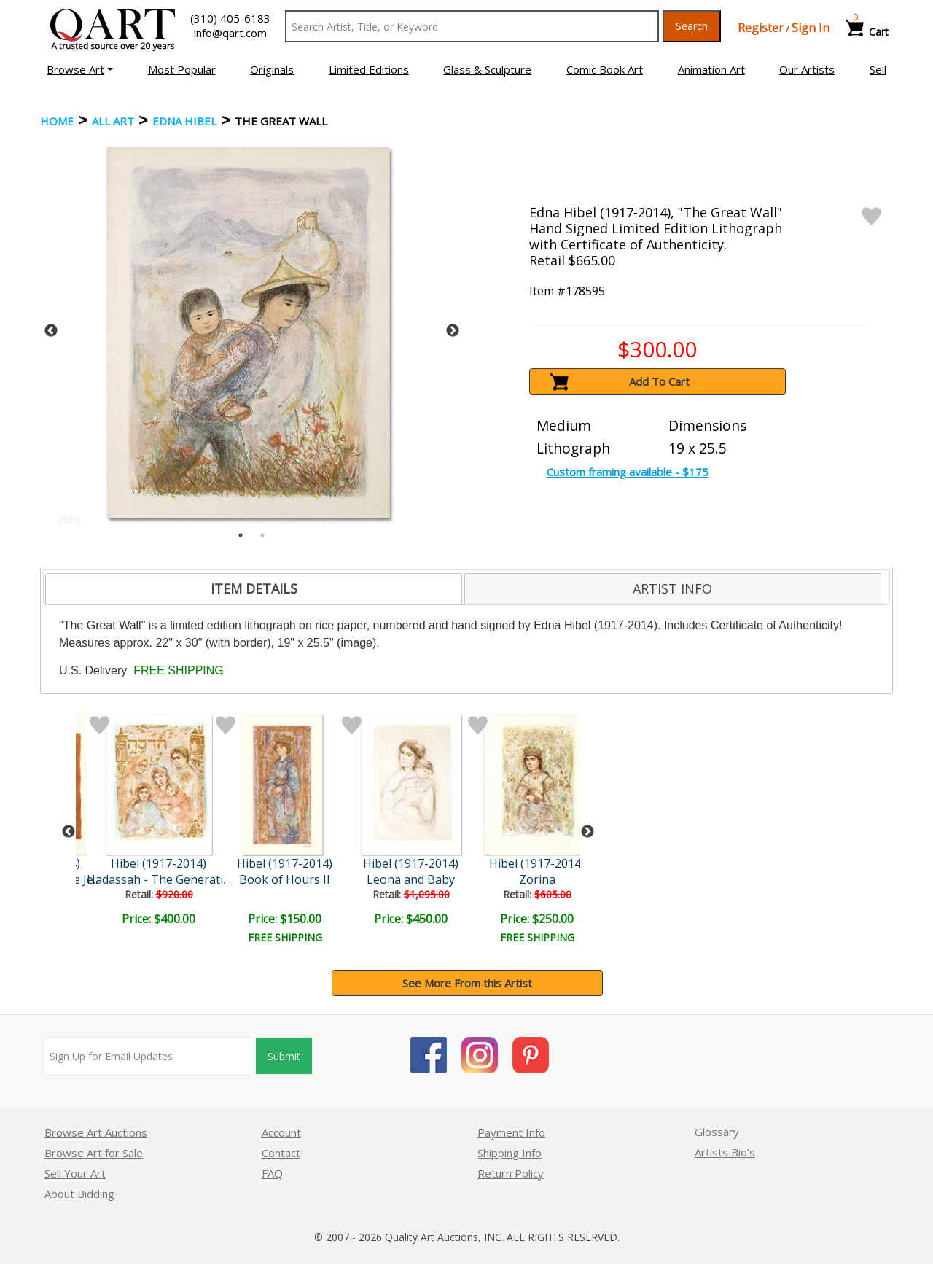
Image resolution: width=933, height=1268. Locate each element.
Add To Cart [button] (659, 381)
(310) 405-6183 (230, 18)
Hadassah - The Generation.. (164, 879)
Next (452, 331)
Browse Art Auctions (95, 1132)
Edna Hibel (184, 121)
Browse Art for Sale (93, 1153)
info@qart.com (230, 33)
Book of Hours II (284, 879)
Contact (281, 1153)
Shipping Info (509, 1153)
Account (281, 1132)
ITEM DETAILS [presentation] (254, 588)
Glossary (717, 1131)
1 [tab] (240, 535)
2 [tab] (262, 535)
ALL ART (113, 121)
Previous (51, 331)
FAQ (272, 1173)
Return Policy (510, 1173)
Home (57, 121)
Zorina (537, 879)
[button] (80, 69)
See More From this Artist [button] (467, 983)
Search (692, 26)
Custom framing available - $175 (627, 471)
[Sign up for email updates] (150, 1056)
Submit (284, 1056)
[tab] (253, 589)
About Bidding (79, 1193)
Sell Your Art (75, 1173)
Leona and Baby (411, 879)
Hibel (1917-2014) (158, 863)
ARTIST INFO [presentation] (672, 588)
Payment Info (511, 1132)
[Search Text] (471, 26)
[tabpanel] (251, 330)
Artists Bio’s (725, 1152)
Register (761, 28)
